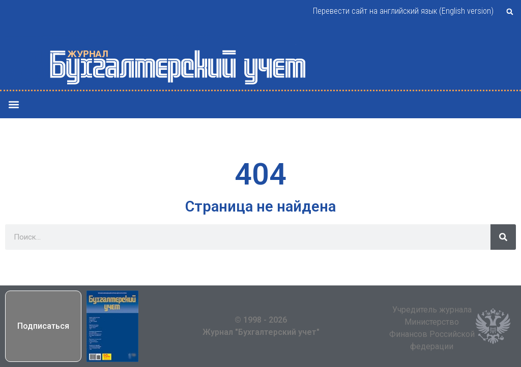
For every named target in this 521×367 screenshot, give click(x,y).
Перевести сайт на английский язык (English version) (403, 11)
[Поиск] (503, 237)
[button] (510, 12)
